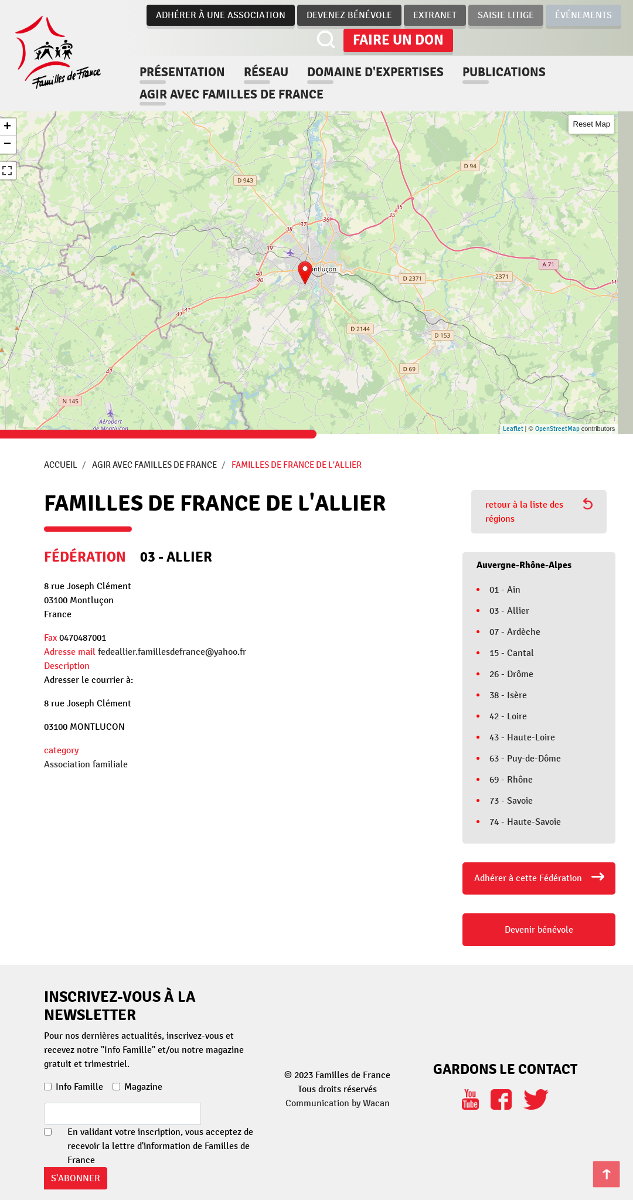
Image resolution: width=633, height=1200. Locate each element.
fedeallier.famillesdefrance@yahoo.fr (172, 652)
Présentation (182, 72)
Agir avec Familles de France (154, 465)
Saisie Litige (506, 15)
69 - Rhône (511, 780)
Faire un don (398, 40)
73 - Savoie (511, 801)
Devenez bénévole (349, 15)
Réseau (266, 72)
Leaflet (513, 429)
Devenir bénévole (539, 930)
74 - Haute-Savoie (525, 822)
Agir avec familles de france (231, 94)
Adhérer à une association (220, 15)
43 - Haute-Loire (522, 737)
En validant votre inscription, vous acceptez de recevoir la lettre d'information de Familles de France (160, 1146)
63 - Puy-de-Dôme (525, 758)
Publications (504, 72)
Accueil (60, 465)
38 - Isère (508, 695)
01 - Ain (504, 590)
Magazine (143, 1087)
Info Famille (79, 1087)
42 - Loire (508, 716)
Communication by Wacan (337, 1103)
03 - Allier (509, 611)
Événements (583, 15)
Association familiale (86, 764)
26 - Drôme (511, 674)
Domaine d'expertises (375, 72)
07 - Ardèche (514, 632)
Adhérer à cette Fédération (528, 878)
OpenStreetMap (557, 429)
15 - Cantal (511, 653)
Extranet (435, 15)
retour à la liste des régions (539, 511)
